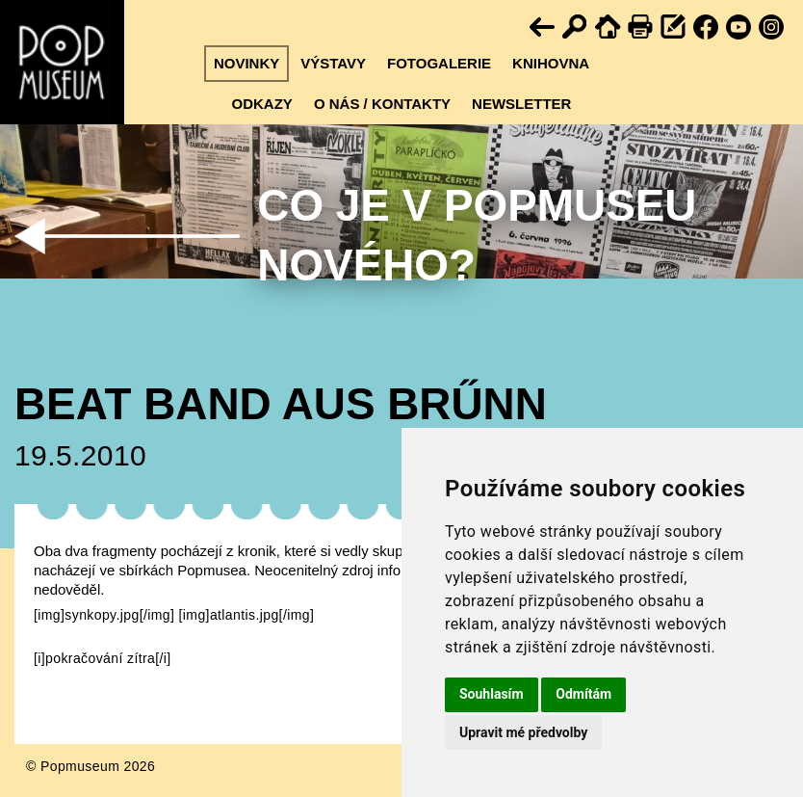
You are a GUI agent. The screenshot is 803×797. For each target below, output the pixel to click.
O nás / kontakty (382, 103)
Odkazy (262, 103)
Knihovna (550, 63)
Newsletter (521, 103)
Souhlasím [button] (491, 694)
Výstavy (333, 63)
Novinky (246, 63)
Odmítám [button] (583, 694)
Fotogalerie (439, 63)
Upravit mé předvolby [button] (523, 732)
